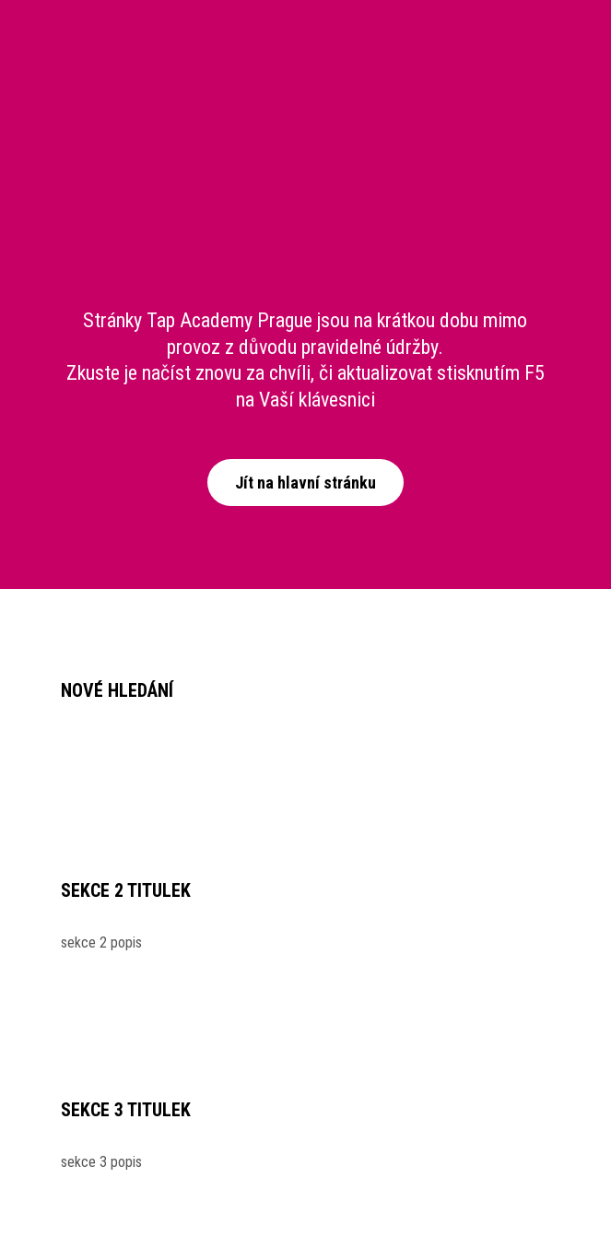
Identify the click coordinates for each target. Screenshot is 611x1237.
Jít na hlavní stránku (305, 482)
